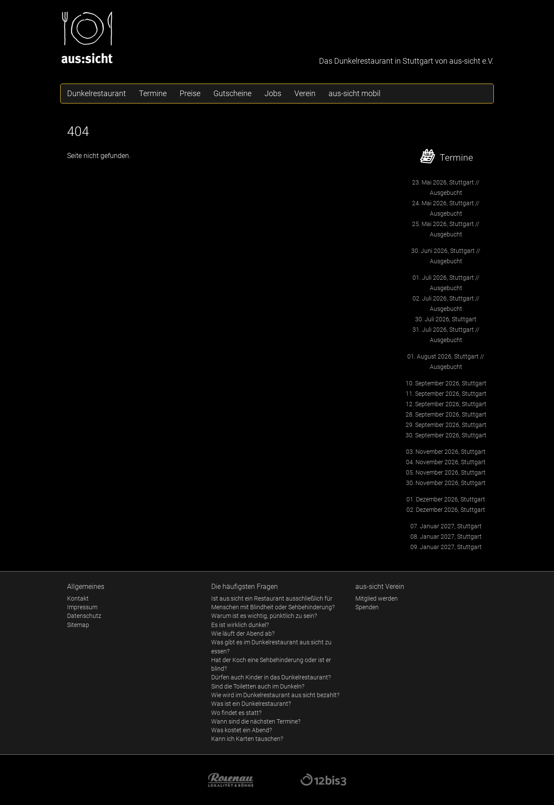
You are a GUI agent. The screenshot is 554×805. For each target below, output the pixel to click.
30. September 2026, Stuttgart (446, 435)
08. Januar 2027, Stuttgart (446, 536)
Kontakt (78, 598)
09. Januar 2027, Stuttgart (446, 546)
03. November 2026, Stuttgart (446, 451)
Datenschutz (84, 615)
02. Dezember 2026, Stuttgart (445, 509)
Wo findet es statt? (236, 712)
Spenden (367, 607)
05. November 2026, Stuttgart (446, 472)
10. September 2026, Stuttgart (446, 383)
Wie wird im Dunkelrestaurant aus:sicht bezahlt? (275, 695)
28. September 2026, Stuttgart (446, 414)
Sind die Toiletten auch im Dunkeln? (257, 686)
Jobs (272, 93)
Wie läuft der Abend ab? (242, 633)
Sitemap (78, 624)
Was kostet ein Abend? (241, 730)
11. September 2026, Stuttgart (446, 393)
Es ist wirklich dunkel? (240, 624)
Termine (153, 93)
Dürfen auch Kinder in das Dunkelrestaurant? (271, 677)
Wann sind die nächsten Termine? (255, 721)
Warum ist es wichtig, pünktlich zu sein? (264, 615)
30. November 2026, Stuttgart (446, 482)
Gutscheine (232, 93)
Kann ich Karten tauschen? (247, 738)
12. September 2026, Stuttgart (446, 404)
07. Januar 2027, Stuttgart (446, 526)
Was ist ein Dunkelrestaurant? (251, 703)
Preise (190, 93)
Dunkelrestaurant (96, 93)
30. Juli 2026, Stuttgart (446, 319)
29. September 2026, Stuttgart (446, 424)
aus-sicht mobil (354, 93)
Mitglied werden (376, 598)
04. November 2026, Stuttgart (446, 462)
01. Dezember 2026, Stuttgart (445, 499)
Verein (305, 93)
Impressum (82, 607)
